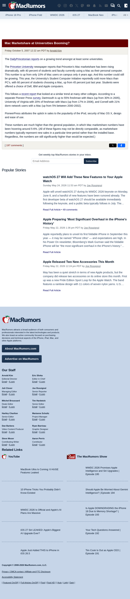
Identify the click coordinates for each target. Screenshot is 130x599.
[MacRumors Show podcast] (59, 6)
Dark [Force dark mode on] (71, 582)
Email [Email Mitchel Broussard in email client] (4, 406)
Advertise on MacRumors (22, 358)
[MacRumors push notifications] (94, 6)
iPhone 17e (118, 15)
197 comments (14, 145)
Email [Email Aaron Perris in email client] (35, 444)
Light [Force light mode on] (65, 582)
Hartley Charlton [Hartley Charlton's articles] (10, 413)
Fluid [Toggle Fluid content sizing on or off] (43, 582)
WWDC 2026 (57, 15)
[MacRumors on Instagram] (65, 6)
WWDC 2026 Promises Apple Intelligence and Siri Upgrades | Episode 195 (102, 470)
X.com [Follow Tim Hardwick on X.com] (42, 406)
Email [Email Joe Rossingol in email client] (35, 393)
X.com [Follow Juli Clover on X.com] (12, 393)
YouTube (14, 455)
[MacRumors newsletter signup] (106, 6)
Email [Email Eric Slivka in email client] (35, 381)
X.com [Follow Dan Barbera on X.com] (12, 431)
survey (36, 97)
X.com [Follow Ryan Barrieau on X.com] (42, 431)
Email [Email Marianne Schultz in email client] (35, 419)
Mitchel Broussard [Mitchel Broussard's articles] (11, 400)
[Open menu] (4, 5)
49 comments (70, 209)
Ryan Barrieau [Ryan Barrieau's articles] (39, 425)
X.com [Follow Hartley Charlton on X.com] (12, 419)
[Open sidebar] (126, 6)
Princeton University (21, 66)
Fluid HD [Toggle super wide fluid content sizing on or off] (51, 582)
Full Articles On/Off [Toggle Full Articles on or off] (29, 582)
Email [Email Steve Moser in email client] (4, 444)
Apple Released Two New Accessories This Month (80, 262)
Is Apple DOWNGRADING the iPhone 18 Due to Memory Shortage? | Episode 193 (106, 510)
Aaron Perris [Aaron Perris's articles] (38, 438)
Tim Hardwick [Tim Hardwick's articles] (39, 400)
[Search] (120, 6)
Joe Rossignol (94, 185)
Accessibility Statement (12, 577)
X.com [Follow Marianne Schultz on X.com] (42, 419)
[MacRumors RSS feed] (100, 6)
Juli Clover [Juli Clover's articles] (7, 387)
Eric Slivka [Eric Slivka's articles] (37, 375)
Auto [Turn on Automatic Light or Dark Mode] (60, 582)
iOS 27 (76, 15)
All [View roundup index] (125, 15)
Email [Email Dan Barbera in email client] (4, 431)
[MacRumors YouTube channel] (88, 6)
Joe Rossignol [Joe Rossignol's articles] (39, 387)
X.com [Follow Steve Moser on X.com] (12, 444)
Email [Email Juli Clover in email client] (4, 393)
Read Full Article (52, 209)
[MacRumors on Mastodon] (82, 6)
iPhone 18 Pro (13, 15)
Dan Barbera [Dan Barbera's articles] (8, 425)
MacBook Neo (95, 15)
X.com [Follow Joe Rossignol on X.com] (42, 393)
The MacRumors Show (92, 455)
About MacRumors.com (20, 348)
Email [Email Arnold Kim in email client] (4, 381)
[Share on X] (113, 145)
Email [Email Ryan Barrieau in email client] (35, 431)
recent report (28, 93)
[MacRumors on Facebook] (71, 6)
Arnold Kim (56, 50)
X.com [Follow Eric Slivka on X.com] (42, 381)
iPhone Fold (35, 15)
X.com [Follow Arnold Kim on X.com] (12, 381)
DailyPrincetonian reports (24, 59)
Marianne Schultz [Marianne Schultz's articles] (40, 413)
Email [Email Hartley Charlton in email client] (4, 419)
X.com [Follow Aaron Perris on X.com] (42, 444)
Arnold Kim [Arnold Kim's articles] (7, 375)
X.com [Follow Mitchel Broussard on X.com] (12, 406)
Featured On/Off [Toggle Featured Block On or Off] (10, 582)
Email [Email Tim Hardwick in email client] (35, 406)
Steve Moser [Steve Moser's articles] (8, 438)
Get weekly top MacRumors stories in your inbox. (65, 154)
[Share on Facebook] (121, 145)
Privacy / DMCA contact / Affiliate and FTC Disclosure (26, 571)
